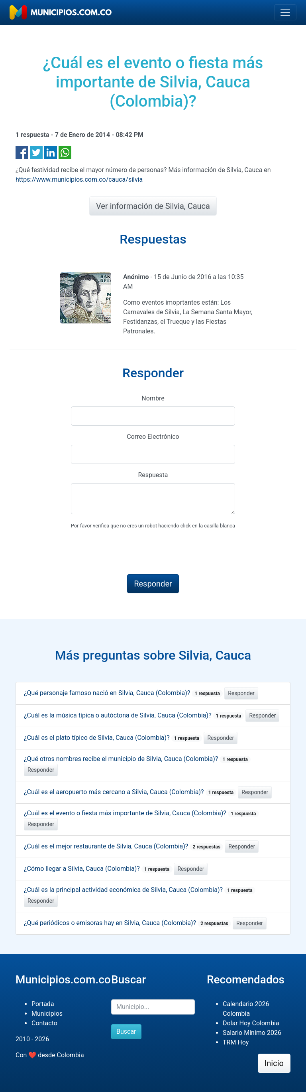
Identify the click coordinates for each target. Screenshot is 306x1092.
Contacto (44, 1023)
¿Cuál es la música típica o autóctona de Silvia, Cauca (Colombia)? (134, 715)
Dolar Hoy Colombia (251, 1023)
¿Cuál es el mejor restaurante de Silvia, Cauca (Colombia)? (123, 846)
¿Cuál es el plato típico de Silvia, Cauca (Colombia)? (113, 737)
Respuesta (153, 475)
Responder (241, 693)
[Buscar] (153, 1007)
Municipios (47, 1013)
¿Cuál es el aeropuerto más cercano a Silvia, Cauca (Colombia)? (130, 792)
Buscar (126, 1031)
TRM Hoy (236, 1042)
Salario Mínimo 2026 (252, 1033)
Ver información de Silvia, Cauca (153, 206)
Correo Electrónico (153, 436)
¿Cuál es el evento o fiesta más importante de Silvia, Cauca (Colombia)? (141, 813)
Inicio (274, 1063)
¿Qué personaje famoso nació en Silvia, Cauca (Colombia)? (123, 693)
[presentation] (131, 552)
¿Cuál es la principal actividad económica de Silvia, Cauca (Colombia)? (139, 890)
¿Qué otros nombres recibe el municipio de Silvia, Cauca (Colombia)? (137, 759)
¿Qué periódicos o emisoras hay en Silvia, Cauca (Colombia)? (127, 923)
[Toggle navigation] (285, 12)
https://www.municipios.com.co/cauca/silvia (79, 179)
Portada (42, 1004)
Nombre (152, 398)
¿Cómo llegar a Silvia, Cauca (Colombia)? (98, 868)
